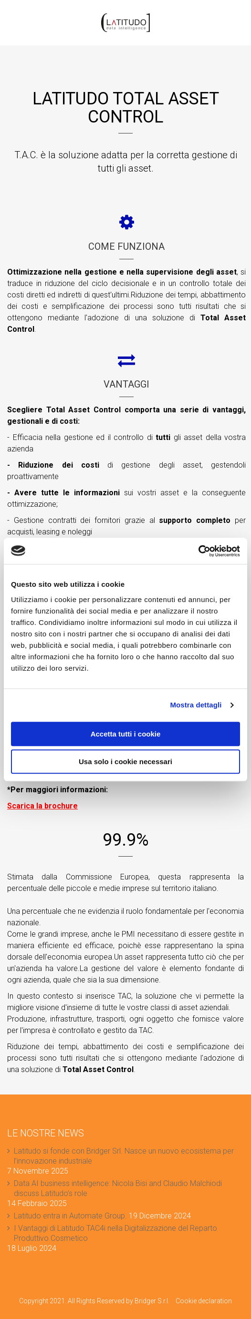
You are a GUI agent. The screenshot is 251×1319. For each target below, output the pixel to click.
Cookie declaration (204, 1301)
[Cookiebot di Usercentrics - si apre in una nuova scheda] (198, 551)
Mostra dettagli (195, 705)
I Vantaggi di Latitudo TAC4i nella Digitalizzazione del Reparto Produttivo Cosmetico (115, 1233)
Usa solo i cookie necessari (125, 761)
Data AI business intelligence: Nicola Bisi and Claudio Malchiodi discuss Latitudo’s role (118, 1188)
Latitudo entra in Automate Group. (70, 1215)
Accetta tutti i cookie (126, 734)
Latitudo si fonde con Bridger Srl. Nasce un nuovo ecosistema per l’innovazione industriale (124, 1156)
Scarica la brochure (42, 805)
